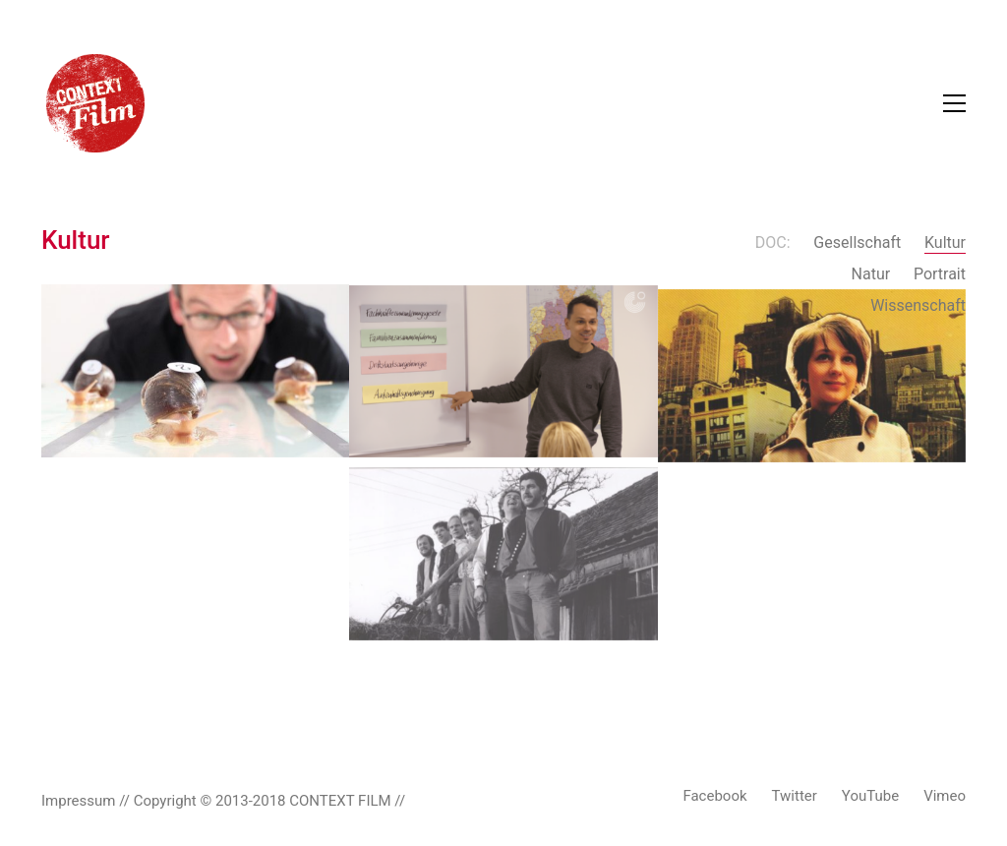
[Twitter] (794, 797)
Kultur (945, 242)
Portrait (940, 274)
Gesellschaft (857, 242)
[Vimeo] (944, 797)
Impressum (78, 801)
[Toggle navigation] (954, 103)
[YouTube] (870, 797)
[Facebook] (714, 797)
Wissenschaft (918, 305)
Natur (871, 274)
